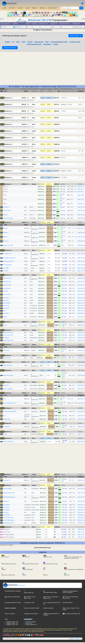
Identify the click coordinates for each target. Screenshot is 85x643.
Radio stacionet (39, 42)
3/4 (58, 104)
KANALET (20, 8)
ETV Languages (7, 265)
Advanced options (75, 35)
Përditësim (81, 91)
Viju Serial (6, 512)
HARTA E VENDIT (52, 8)
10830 (55, 157)
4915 (55, 438)
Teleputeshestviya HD (9, 497)
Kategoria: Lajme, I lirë (12, 623)
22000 (55, 171)
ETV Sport (6, 270)
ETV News (6, 268)
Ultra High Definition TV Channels (51, 614)
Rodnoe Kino (6, 419)
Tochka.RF (6, 501)
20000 (55, 177)
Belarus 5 (5, 241)
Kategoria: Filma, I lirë (12, 624)
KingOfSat (76, 638)
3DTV (23, 42)
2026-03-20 (81, 228)
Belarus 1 (5, 228)
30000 (55, 124)
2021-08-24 (80, 365)
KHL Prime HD (7, 285)
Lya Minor (6, 313)
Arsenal (5, 215)
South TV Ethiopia (8, 441)
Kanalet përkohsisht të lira (34, 44)
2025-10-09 (80, 195)
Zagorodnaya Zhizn (8, 523)
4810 (55, 98)
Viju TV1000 (6, 515)
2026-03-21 (80, 186)
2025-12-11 (80, 434)
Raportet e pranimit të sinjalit (31, 608)
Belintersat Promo (8, 245)
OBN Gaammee (7, 365)
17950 (55, 250)
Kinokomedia (7, 288)
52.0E (2, 19)
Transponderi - (47, 44)
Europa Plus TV (7, 278)
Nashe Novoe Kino (8, 340)
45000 (55, 151)
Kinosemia (6, 298)
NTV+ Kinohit (6, 358)
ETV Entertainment (8, 261)
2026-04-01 (80, 335)
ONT (4, 399)
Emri (5, 91)
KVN (4, 311)
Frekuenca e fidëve (31, 621)
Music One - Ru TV (8, 335)
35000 (55, 131)
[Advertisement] (42, 68)
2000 (55, 111)
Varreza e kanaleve (10, 613)
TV (13, 42)
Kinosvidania (6, 303)
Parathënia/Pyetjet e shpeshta (13, 591)
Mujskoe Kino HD (8, 332)
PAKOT (28, 8)
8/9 (59, 151)
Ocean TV (5, 385)
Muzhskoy (6, 337)
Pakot (64, 608)
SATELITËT (12, 8)
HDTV (18, 42)
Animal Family (7, 210)
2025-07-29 (80, 389)
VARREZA (42, 8)
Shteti (26, 91)
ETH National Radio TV (9, 258)
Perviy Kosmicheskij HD (9, 411)
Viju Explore (6, 505)
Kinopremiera (7, 294)
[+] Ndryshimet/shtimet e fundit (59, 42)
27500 (55, 164)
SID (59, 91)
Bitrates (56, 44)
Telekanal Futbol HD (8, 493)
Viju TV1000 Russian (8, 520)
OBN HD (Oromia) (8, 375)
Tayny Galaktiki (7, 488)
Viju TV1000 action (8, 517)
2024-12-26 (80, 253)
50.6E (82, 19)
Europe (34, 131)
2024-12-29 (80, 441)
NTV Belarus (6, 350)
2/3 (58, 117)
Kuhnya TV (6, 308)
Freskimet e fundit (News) (12, 597)
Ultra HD (30, 42)
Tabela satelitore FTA (31, 624)
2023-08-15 (80, 375)
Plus (4, 416)
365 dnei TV (6, 207)
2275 (55, 104)
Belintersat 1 (35, 20)
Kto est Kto (6, 305)
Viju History (6, 507)
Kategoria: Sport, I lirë (12, 621)
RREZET (34, 8)
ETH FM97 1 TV (7, 253)
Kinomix (5, 291)
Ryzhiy (5, 434)
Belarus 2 (5, 232)
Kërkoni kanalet (67, 602)
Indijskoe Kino (7, 281)
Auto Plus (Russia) (8, 218)
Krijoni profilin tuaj (28, 591)
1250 (55, 117)
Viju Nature (6, 510)
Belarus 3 (5, 237)
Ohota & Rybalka (7, 389)
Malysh (5, 317)
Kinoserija (6, 300)
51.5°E (46, 20)
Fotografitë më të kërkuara (31, 613)
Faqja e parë (14, 585)
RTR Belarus (6, 426)
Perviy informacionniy (9, 403)
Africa (33, 98)
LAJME (4, 8)
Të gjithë (7, 42)
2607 (55, 362)
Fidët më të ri (29, 623)
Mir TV (5, 325)
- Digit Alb (72, 608)
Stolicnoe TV (6, 480)
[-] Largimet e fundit (75, 42)
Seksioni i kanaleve (48, 608)
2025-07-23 (80, 207)
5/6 (58, 98)
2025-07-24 (81, 523)
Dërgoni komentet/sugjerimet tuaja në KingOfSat (70, 591)
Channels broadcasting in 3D (71, 613)
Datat (47, 42)
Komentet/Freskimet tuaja (43, 547)
